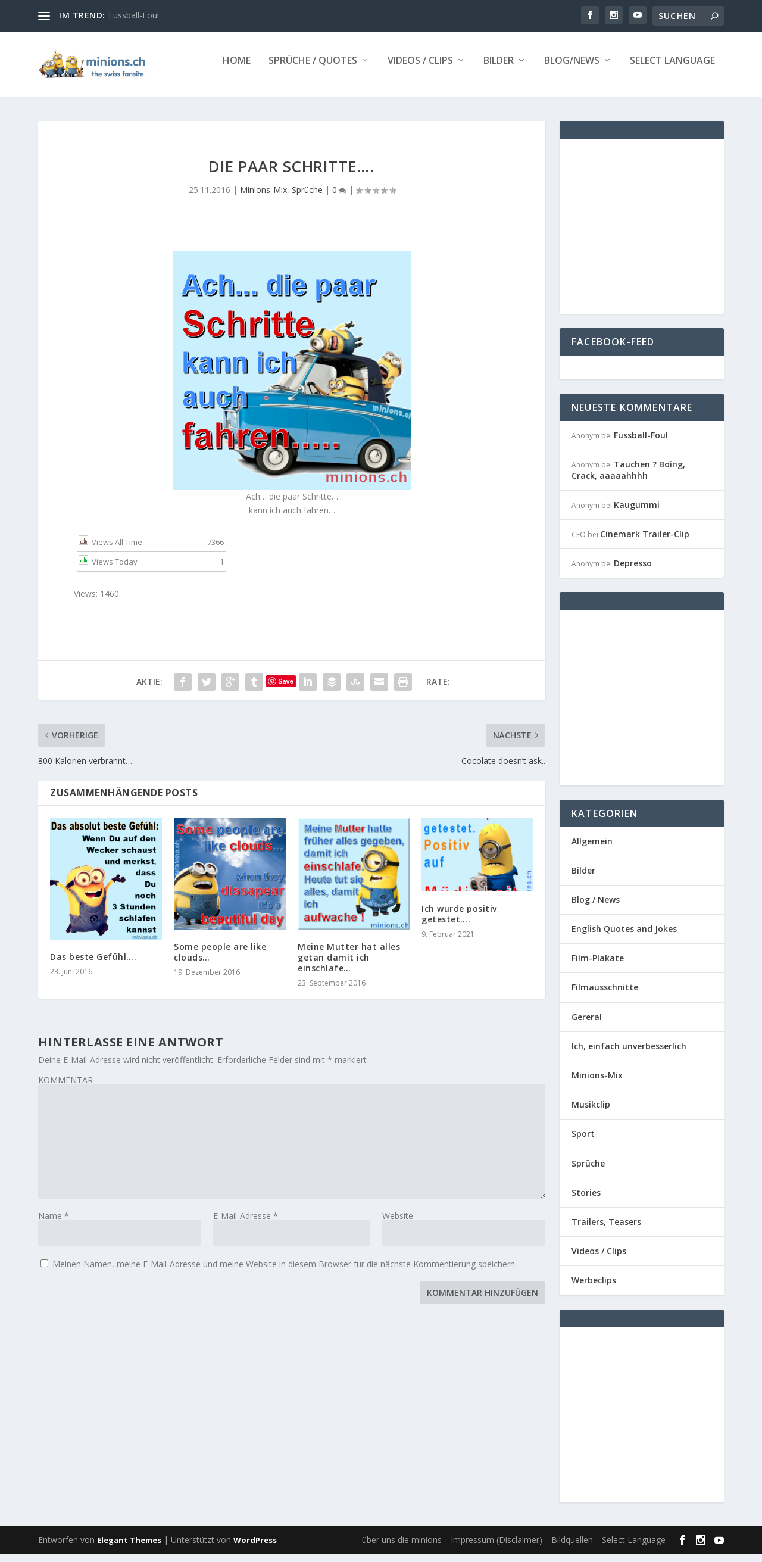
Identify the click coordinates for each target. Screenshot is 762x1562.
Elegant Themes (129, 1548)
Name (53, 1224)
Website (397, 1224)
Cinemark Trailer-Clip (644, 542)
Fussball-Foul (133, 15)
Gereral (587, 1025)
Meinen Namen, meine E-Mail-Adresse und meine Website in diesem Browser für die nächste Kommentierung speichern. (284, 1272)
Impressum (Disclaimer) (496, 1548)
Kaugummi (637, 513)
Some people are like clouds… (220, 960)
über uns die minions (402, 1548)
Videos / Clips (420, 69)
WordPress (255, 1548)
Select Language (672, 69)
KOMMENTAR (65, 1088)
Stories (586, 1200)
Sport (583, 1142)
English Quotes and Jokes (624, 937)
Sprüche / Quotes (312, 69)
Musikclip (591, 1112)
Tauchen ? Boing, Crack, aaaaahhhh (628, 478)
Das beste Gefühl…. (93, 965)
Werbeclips (594, 1288)
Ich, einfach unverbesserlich (629, 1054)
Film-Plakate (598, 966)
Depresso (633, 571)
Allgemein (592, 849)
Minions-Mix (263, 198)
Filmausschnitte (605, 995)
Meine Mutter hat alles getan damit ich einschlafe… (349, 965)
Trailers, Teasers (606, 1230)
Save (285, 689)
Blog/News (571, 69)
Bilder (498, 69)
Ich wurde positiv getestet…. (459, 922)
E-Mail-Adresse (245, 1224)
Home (237, 69)
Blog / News (596, 907)
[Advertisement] (667, 233)
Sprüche (307, 198)
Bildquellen (572, 1548)
